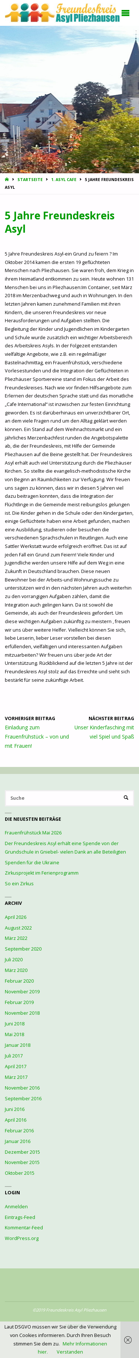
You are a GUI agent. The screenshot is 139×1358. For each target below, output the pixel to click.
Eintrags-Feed (20, 1217)
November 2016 (22, 1088)
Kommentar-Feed (24, 1228)
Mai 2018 (14, 1034)
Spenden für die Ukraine (32, 862)
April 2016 (15, 1120)
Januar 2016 (17, 1141)
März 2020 (16, 970)
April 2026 (15, 917)
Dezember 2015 (22, 1152)
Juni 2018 (14, 1024)
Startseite (30, 179)
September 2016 (23, 1098)
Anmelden (16, 1207)
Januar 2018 (17, 1045)
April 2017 (15, 1066)
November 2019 (22, 992)
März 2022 (16, 938)
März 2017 (16, 1077)
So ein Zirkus (19, 884)
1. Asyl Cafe (63, 179)
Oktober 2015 (19, 1173)
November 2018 (22, 1013)
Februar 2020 (19, 981)
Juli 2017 (14, 1056)
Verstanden (70, 1352)
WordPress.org (22, 1238)
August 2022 (18, 928)
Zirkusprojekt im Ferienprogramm (42, 873)
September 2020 (23, 949)
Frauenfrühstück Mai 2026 (33, 833)
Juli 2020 (14, 959)
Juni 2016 (14, 1109)
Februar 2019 (19, 1002)
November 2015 (22, 1162)
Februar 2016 (19, 1131)
